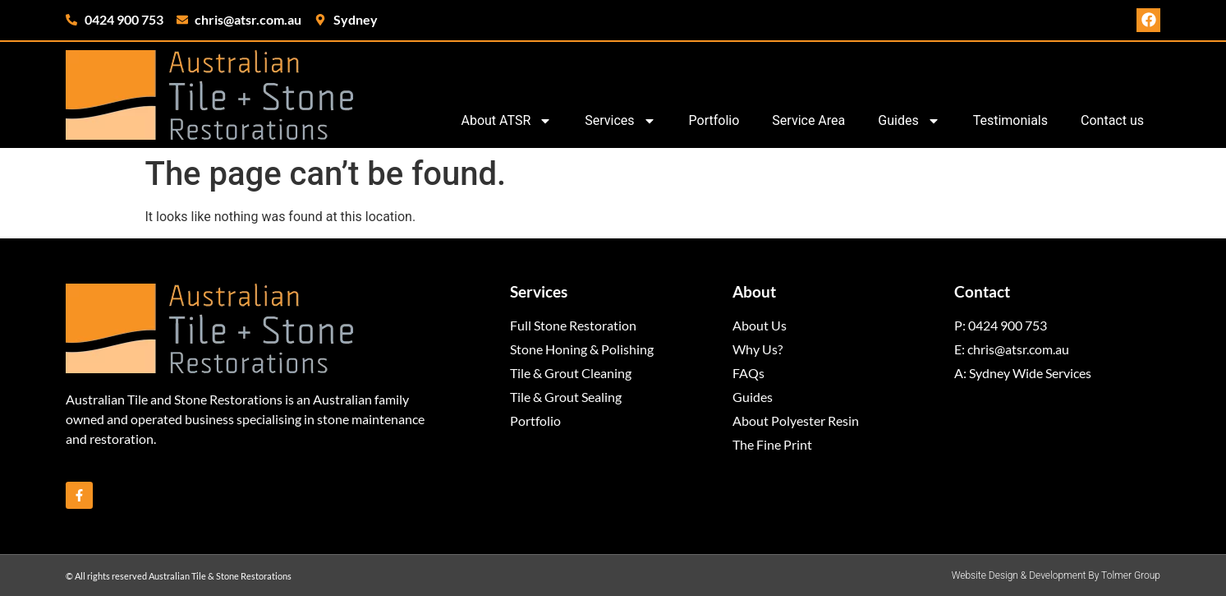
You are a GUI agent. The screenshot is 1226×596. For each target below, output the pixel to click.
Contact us (1112, 120)
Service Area (808, 120)
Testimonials (1010, 120)
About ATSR (506, 121)
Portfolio (714, 120)
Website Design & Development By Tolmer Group (1056, 575)
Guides (908, 121)
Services (620, 121)
